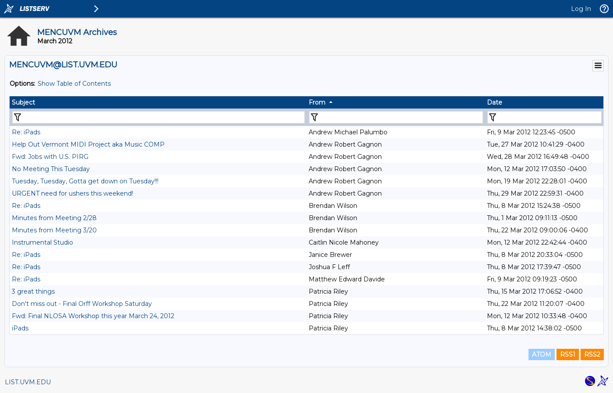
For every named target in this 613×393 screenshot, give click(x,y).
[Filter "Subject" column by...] (158, 117)
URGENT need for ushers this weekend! (72, 193)
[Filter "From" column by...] (396, 117)
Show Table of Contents (74, 84)
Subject (23, 102)
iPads (20, 328)
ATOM (541, 354)
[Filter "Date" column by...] (544, 117)
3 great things (33, 291)
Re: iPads (26, 132)
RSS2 (592, 354)
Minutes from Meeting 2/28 (54, 218)
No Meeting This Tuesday (51, 169)
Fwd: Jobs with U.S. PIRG (50, 157)
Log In (581, 9)
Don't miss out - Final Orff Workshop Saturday (82, 304)
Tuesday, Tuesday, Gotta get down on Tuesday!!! (85, 181)
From (317, 102)
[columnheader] (158, 102)
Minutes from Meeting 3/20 (54, 230)
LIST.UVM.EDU (28, 382)
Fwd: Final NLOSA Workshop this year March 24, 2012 (93, 316)
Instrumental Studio (42, 242)
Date (494, 102)
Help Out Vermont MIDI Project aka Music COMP (88, 144)
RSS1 (567, 354)
